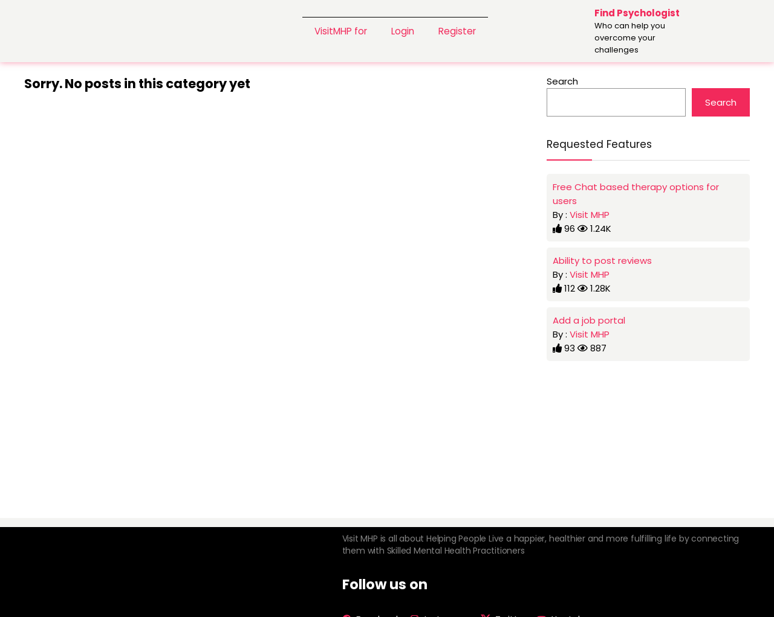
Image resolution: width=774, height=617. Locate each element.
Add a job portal (589, 320)
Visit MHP (590, 214)
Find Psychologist (637, 13)
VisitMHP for (340, 31)
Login (402, 31)
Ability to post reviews (602, 260)
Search (562, 81)
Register (457, 31)
